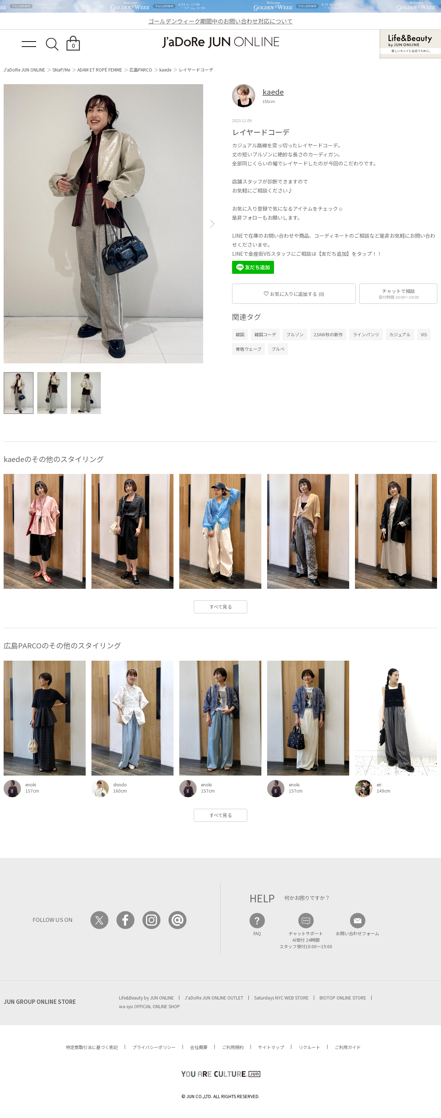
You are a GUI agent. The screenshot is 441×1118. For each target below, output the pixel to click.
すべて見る (220, 606)
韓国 (240, 334)
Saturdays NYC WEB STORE (281, 997)
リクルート (309, 1047)
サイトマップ (271, 1047)
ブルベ (277, 349)
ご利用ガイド (348, 1047)
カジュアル (400, 334)
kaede (165, 69)
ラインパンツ (366, 334)
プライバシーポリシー (154, 1047)
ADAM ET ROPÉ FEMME (99, 69)
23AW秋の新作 (328, 334)
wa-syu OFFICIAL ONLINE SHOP (149, 1006)
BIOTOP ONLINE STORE (343, 997)
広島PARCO (140, 69)
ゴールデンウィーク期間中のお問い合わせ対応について (220, 21)
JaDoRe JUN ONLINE (220, 42)
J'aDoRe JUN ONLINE (24, 69)
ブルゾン (295, 334)
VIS (424, 334)
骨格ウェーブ (248, 349)
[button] (212, 224)
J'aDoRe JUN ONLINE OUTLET (214, 997)
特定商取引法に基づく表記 (92, 1047)
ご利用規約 (233, 1047)
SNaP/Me (61, 69)
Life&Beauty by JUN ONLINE (146, 997)
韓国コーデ (265, 334)
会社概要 (198, 1047)
